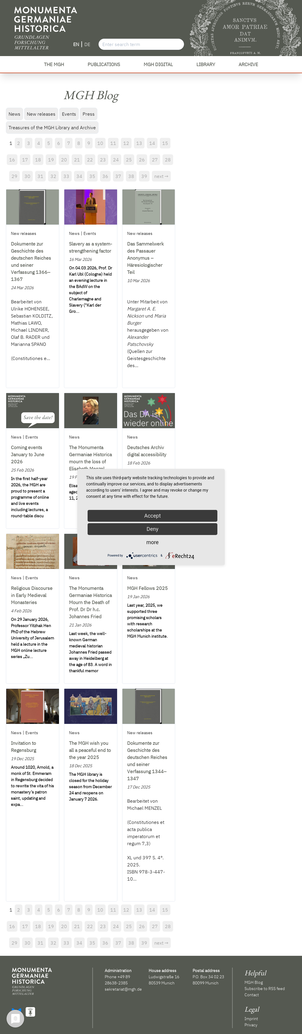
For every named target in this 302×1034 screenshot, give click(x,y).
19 (51, 160)
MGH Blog (253, 982)
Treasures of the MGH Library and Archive (52, 127)
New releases (41, 114)
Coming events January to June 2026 (27, 454)
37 (118, 176)
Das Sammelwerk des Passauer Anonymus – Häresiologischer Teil (145, 258)
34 (79, 176)
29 (14, 176)
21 (77, 160)
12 (126, 143)
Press (89, 114)
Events (69, 114)
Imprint (251, 1018)
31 (40, 176)
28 (168, 160)
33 (66, 176)
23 (103, 160)
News (14, 114)
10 (100, 143)
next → (161, 176)
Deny (152, 529)
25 (129, 160)
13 (139, 143)
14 (152, 143)
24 (116, 160)
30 (27, 176)
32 (53, 176)
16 (12, 160)
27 (155, 160)
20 (64, 160)
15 (165, 143)
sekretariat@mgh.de (123, 989)
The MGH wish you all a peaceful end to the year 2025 (90, 750)
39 (144, 176)
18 (38, 160)
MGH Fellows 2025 (147, 588)
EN (76, 44)
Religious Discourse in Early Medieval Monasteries (31, 595)
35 (92, 176)
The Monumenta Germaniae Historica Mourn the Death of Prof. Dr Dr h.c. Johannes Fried (90, 602)
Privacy (250, 1025)
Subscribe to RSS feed (264, 988)
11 (113, 143)
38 (131, 176)
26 (142, 160)
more (152, 542)
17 (25, 160)
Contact (251, 994)
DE (87, 44)
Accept (152, 516)
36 (105, 176)
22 (90, 160)
